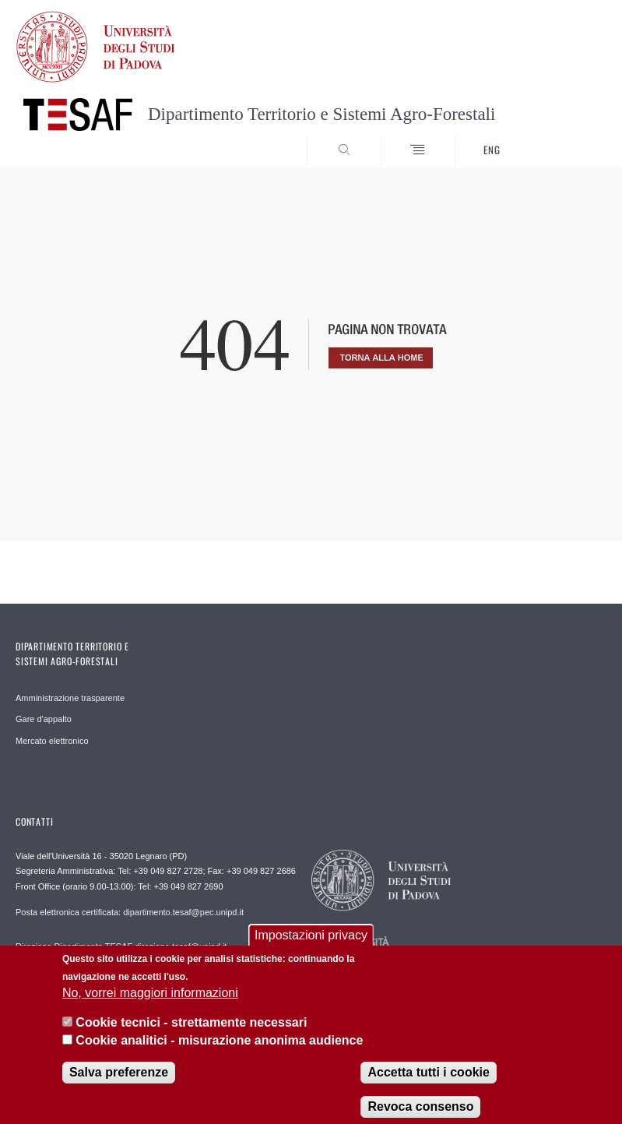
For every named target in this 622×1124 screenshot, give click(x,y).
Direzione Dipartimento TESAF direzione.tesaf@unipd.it (121, 946)
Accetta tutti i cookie (428, 1083)
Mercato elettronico (52, 740)
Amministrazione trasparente (70, 698)
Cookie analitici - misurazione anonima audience (219, 1051)
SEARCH (564, 137)
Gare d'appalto (44, 719)
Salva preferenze (118, 1083)
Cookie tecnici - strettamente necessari (191, 1034)
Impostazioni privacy (311, 946)
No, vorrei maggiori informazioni (150, 1003)
